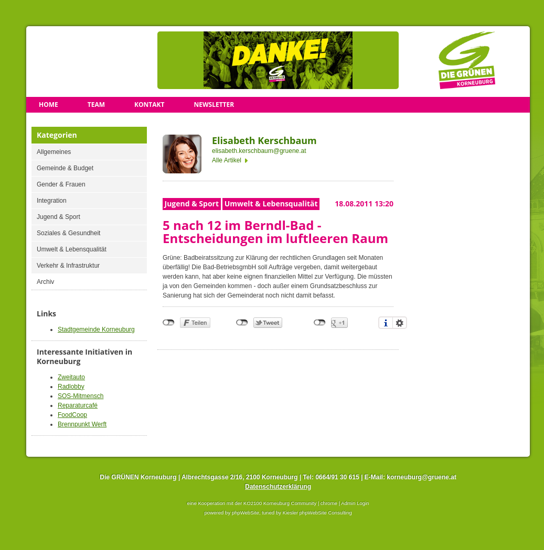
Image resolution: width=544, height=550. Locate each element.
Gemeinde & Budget (65, 168)
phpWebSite (245, 512)
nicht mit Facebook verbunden (169, 323)
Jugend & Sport (58, 217)
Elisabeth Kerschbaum (264, 140)
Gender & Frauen (61, 184)
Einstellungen (399, 322)
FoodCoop (72, 415)
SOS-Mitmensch (80, 396)
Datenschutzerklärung (278, 486)
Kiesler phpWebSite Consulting (317, 512)
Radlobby (71, 386)
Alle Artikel (226, 160)
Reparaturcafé (78, 405)
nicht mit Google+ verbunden (320, 323)
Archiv (45, 281)
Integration (52, 200)
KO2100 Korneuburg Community (279, 503)
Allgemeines (54, 152)
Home (48, 104)
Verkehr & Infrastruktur (68, 265)
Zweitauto (71, 377)
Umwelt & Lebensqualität (71, 249)
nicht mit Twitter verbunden (242, 323)
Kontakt (149, 104)
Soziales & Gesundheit (68, 233)
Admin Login (355, 503)
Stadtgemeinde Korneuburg (96, 329)
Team (96, 104)
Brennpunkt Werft (82, 424)
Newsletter (214, 104)
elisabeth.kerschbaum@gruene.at (259, 151)
